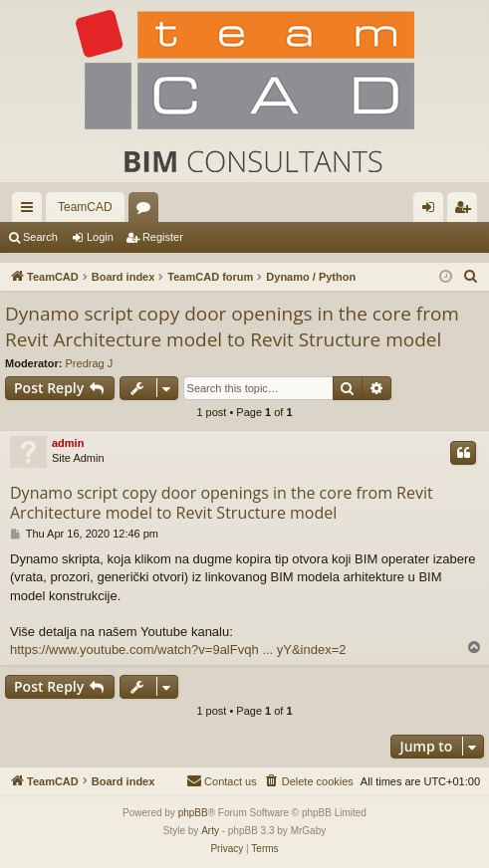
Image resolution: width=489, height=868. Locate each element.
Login (100, 237)
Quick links (31, 211)
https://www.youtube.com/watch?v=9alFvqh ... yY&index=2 (178, 649)
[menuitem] (471, 277)
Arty (210, 830)
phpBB (193, 812)
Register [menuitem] (466, 211)
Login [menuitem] (432, 211)
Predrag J (90, 363)
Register (162, 237)
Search (40, 237)
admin (68, 443)
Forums (147, 211)
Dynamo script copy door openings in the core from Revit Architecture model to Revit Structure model (232, 327)
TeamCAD (85, 207)
